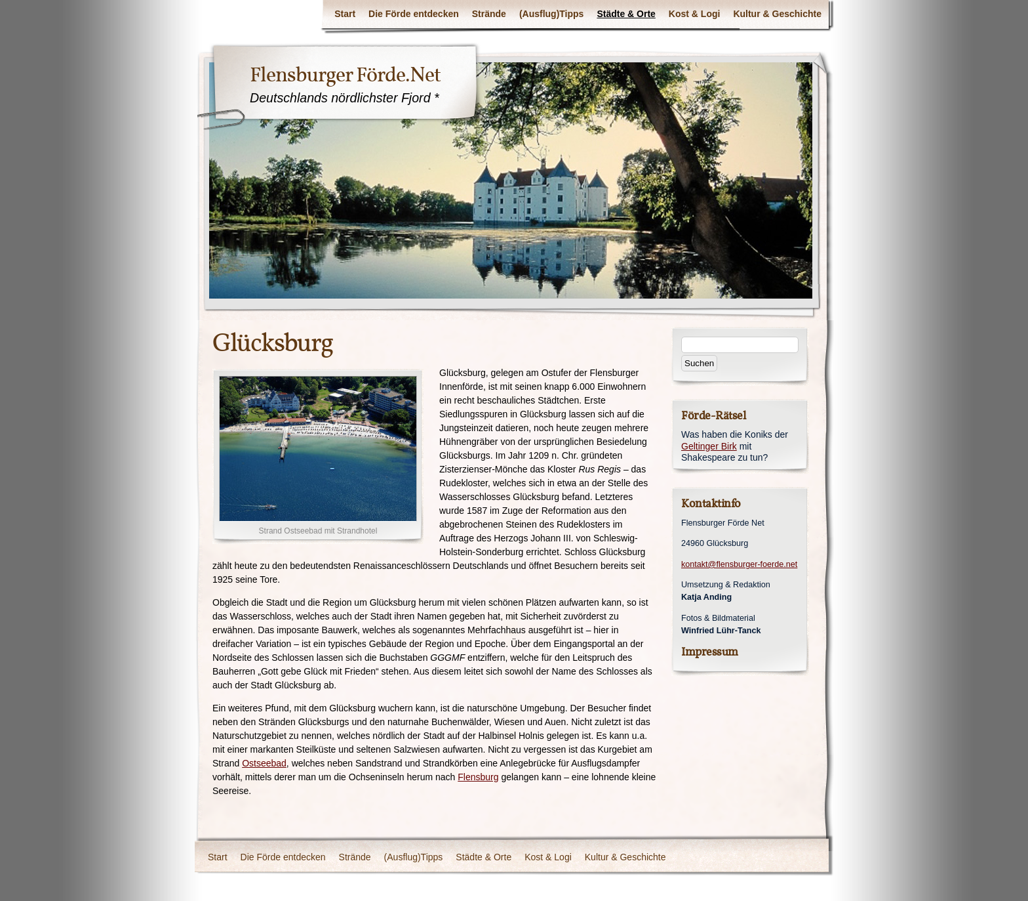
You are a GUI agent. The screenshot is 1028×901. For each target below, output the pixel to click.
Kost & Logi (695, 14)
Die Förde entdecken (413, 14)
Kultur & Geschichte (777, 14)
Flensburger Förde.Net (345, 75)
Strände (489, 14)
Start (344, 14)
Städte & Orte (626, 14)
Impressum (709, 652)
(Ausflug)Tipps (551, 14)
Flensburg (478, 777)
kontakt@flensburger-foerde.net (739, 564)
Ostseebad (264, 763)
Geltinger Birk (709, 446)
